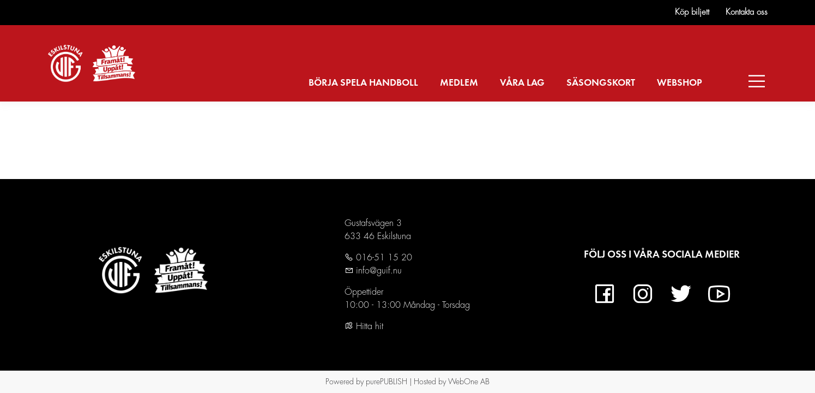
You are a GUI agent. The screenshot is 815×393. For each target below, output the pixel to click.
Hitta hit (364, 326)
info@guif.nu (377, 270)
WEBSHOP (679, 83)
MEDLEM (459, 83)
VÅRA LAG (522, 83)
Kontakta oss (747, 12)
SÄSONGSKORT (600, 83)
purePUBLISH (386, 381)
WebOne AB (469, 381)
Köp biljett (692, 12)
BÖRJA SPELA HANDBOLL (363, 83)
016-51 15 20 (382, 257)
